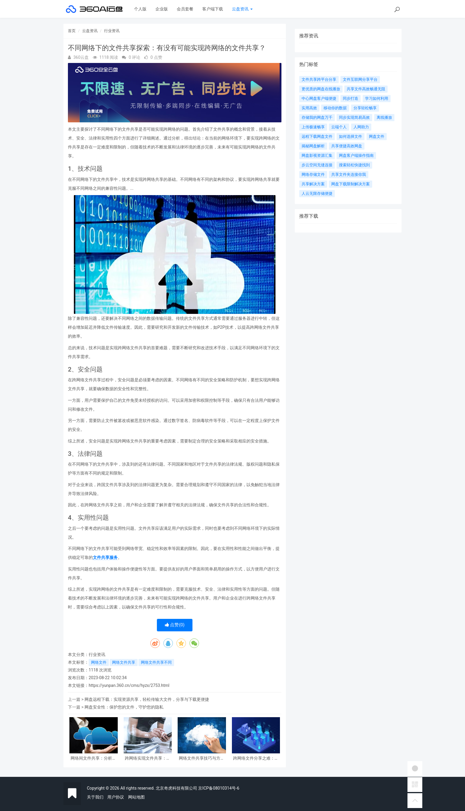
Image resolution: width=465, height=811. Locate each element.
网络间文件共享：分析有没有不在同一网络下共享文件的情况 (93, 758)
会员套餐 (185, 9)
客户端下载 (212, 9)
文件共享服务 (105, 557)
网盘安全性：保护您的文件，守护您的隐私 (124, 707)
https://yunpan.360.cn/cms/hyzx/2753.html (129, 685)
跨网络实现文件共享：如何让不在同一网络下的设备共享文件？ (148, 758)
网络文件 (98, 662)
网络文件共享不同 (156, 662)
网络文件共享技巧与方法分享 (201, 758)
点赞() (175, 624)
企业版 (161, 9)
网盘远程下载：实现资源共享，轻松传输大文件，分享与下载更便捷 (147, 699)
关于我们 (95, 797)
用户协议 (115, 797)
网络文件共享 (123, 662)
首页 (72, 31)
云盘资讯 (242, 9)
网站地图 (136, 797)
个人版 (140, 9)
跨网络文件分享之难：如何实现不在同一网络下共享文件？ (256, 758)
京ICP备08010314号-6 (218, 788)
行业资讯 (112, 31)
